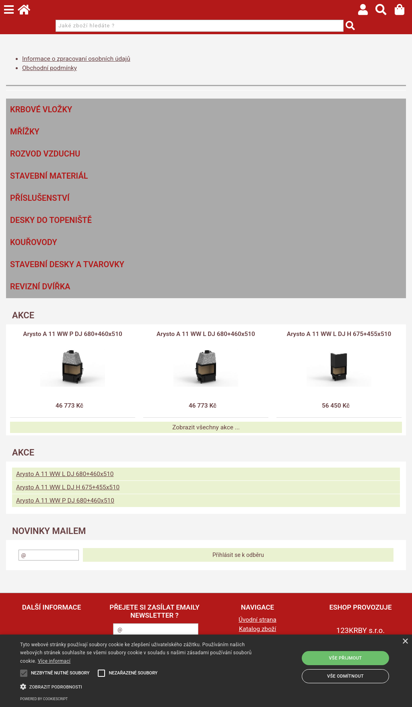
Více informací (54, 661)
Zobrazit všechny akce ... (206, 427)
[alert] (206, 671)
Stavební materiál (49, 176)
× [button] (405, 642)
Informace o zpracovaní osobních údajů (76, 58)
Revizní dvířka (40, 286)
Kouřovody (33, 242)
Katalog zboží (257, 629)
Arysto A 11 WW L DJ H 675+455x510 (339, 334)
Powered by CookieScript (44, 699)
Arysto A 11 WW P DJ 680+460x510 (72, 334)
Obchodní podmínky (49, 68)
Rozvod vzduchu (45, 154)
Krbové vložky (41, 109)
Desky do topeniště (51, 220)
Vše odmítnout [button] (345, 676)
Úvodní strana (257, 619)
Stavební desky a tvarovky (67, 264)
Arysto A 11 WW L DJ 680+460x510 (206, 334)
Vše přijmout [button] (345, 658)
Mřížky (24, 131)
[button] (141, 686)
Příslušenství (40, 198)
